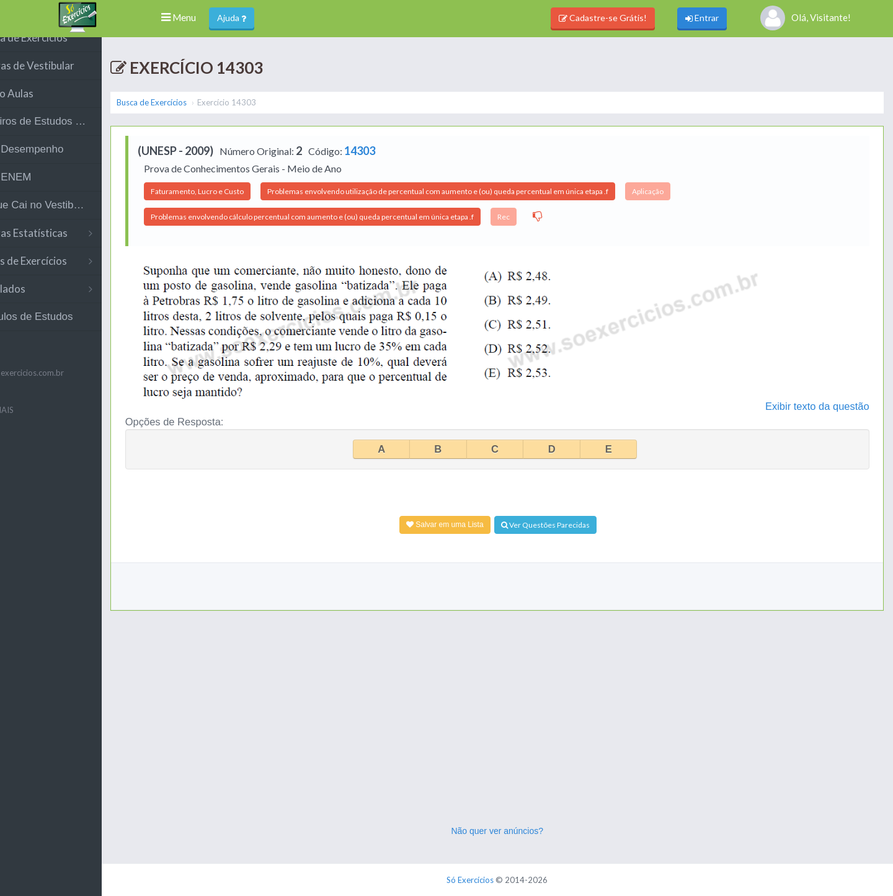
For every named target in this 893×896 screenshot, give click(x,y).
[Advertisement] (524, 731)
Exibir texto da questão (822, 406)
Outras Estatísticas (73, 246)
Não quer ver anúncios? (524, 831)
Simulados (73, 302)
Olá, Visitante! (805, 18)
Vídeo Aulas (43, 107)
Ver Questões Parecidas (572, 525)
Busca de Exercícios (60, 51)
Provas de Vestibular (64, 79)
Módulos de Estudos (63, 330)
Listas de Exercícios (73, 274)
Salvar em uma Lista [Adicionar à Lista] (471, 524)
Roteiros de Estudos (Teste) (77, 135)
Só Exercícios (497, 880)
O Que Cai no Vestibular (72, 219)
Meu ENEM (42, 191)
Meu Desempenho (58, 163)
